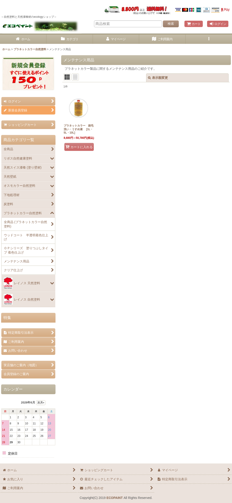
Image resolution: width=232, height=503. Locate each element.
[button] (209, 39)
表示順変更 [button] (158, 78)
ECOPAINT (114, 498)
